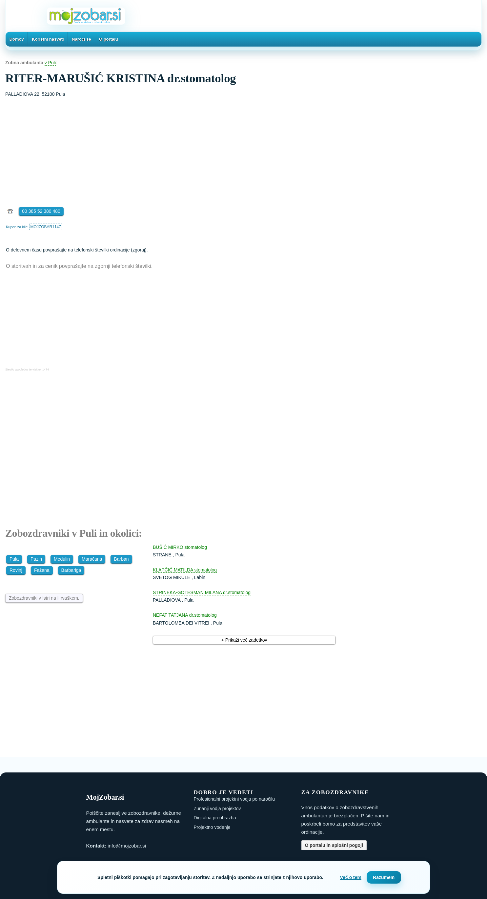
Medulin (62, 559)
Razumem (384, 877)
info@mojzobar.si (127, 846)
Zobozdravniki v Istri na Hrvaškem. (44, 598)
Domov (17, 39)
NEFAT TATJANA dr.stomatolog (185, 615)
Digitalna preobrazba (215, 817)
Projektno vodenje (212, 827)
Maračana (92, 559)
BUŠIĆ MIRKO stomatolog (180, 547)
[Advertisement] (243, 147)
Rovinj (16, 570)
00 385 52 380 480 (41, 211)
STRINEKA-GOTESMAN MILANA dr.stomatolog (202, 592)
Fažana (42, 570)
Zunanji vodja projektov (217, 808)
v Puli (50, 62)
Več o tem (350, 877)
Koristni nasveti (48, 39)
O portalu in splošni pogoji (334, 845)
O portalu (108, 39)
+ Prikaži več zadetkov (244, 640)
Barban (121, 559)
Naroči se (81, 39)
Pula (14, 559)
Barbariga (71, 570)
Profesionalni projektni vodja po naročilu (234, 799)
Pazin (36, 559)
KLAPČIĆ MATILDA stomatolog (185, 569)
